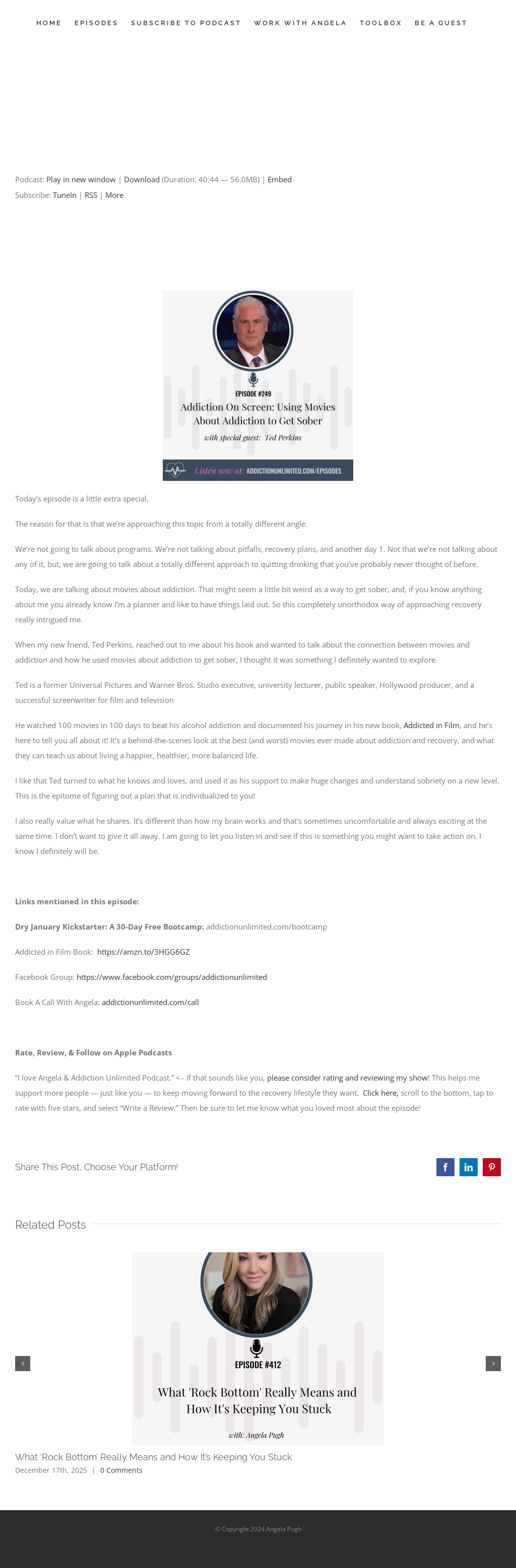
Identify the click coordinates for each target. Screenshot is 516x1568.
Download (142, 179)
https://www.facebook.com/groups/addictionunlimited (172, 977)
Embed (280, 179)
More (114, 195)
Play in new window (81, 179)
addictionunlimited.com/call (150, 1002)
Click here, (381, 1093)
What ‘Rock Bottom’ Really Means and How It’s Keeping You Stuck (153, 1457)
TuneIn (65, 195)
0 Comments (121, 1470)
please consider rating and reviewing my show (347, 1078)
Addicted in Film (432, 725)
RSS (91, 195)
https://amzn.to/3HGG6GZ (143, 952)
